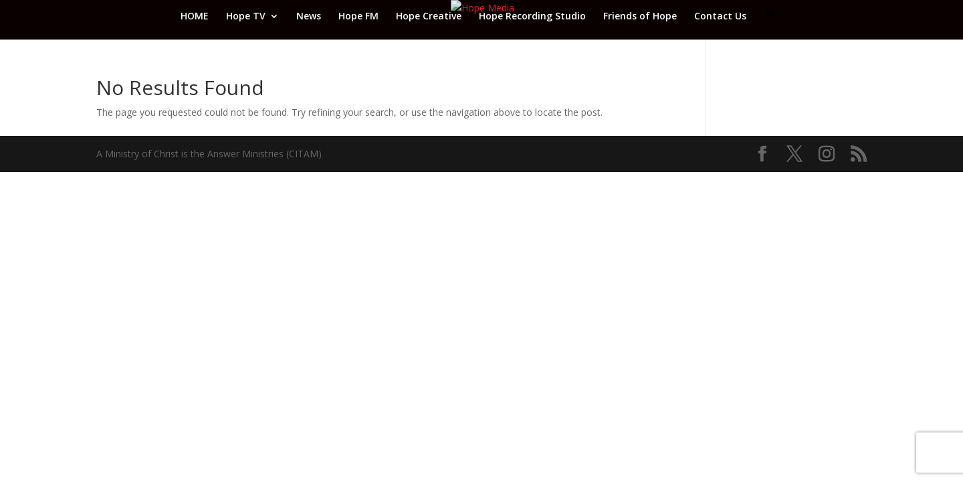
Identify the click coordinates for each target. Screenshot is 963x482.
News (308, 16)
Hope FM (358, 16)
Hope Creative (428, 16)
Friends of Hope (640, 16)
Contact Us (720, 16)
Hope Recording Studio (532, 16)
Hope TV (245, 16)
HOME (195, 16)
